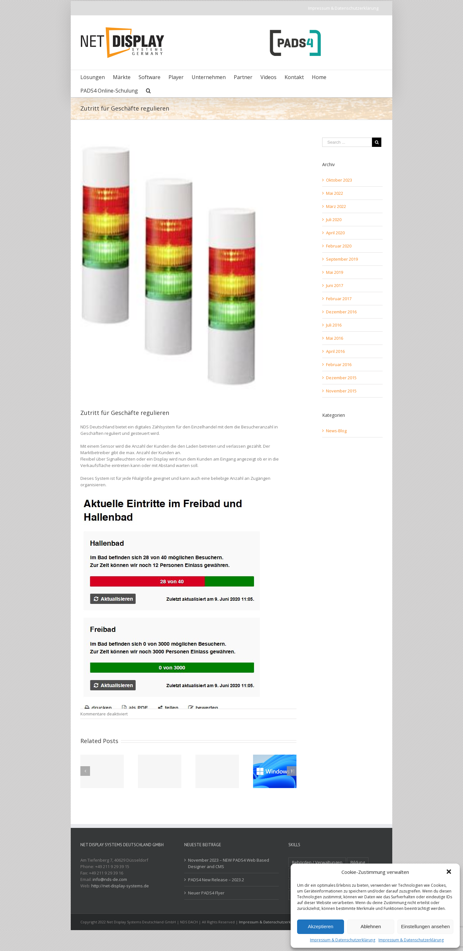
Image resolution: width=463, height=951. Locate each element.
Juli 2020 (333, 219)
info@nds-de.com (110, 879)
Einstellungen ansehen (425, 926)
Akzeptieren (320, 926)
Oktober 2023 (339, 180)
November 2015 (341, 391)
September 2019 (342, 259)
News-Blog (336, 431)
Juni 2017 (334, 285)
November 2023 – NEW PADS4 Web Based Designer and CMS (228, 863)
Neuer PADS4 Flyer (206, 893)
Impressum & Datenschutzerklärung (342, 940)
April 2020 (335, 233)
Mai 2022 (334, 193)
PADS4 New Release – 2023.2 (216, 880)
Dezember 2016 (341, 312)
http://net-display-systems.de (120, 886)
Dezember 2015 (341, 378)
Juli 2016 (333, 325)
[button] (449, 872)
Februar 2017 (338, 298)
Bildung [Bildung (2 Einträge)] (357, 862)
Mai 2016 (334, 338)
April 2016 (335, 351)
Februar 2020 (338, 246)
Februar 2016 (338, 364)
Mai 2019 (334, 272)
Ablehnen (370, 926)
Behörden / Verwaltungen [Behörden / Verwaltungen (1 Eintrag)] (317, 862)
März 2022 (336, 206)
